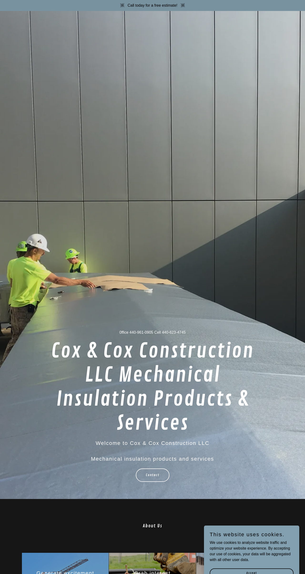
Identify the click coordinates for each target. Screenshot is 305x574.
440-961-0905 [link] (141, 332)
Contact (152, 475)
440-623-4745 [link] (174, 332)
